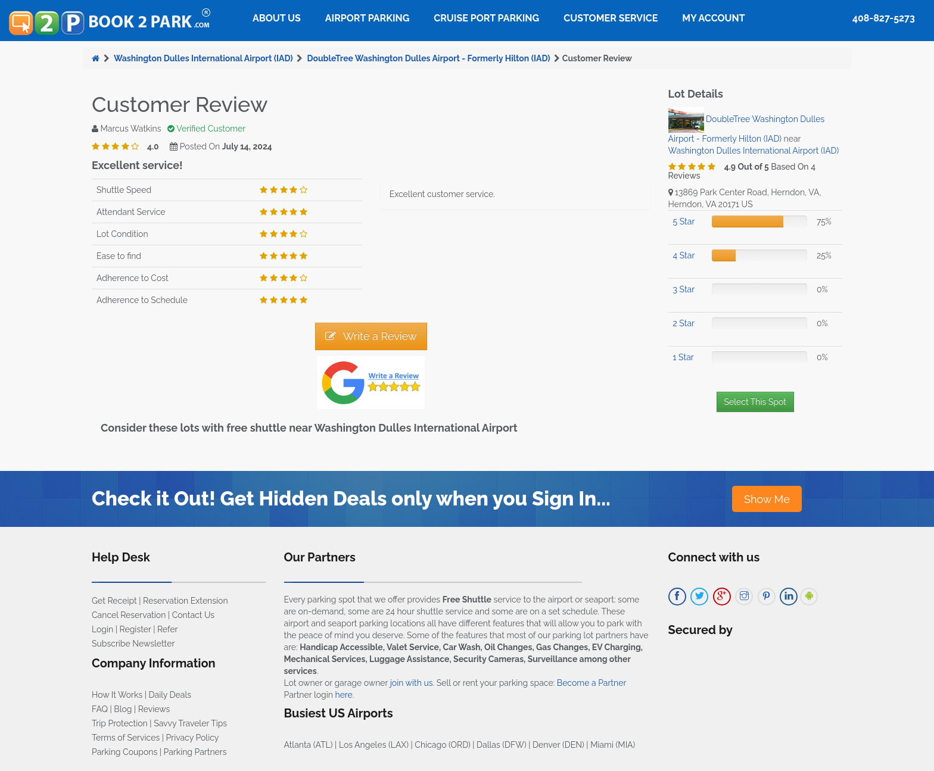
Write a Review (371, 336)
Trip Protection (120, 723)
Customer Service (610, 18)
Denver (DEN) (558, 745)
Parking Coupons (124, 752)
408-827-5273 (883, 18)
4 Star (684, 255)
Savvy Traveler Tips (190, 723)
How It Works (117, 695)
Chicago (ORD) (442, 745)
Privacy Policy (192, 737)
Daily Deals (170, 695)
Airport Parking (367, 18)
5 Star (684, 221)
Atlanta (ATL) (308, 745)
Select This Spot (755, 402)
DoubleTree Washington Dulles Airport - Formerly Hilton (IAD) (428, 58)
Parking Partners (195, 752)
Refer (167, 629)
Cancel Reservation (129, 615)
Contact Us (193, 615)
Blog (123, 709)
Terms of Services (126, 737)
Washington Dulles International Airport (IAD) (203, 58)
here (343, 695)
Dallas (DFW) (502, 745)
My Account (713, 18)
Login (102, 629)
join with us (411, 683)
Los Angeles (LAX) (374, 745)
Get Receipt (114, 600)
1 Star (683, 357)
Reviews (154, 709)
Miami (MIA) (612, 745)
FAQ (100, 709)
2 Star (684, 323)
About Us (277, 18)
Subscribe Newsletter (133, 643)
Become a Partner (591, 683)
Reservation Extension (185, 600)
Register (135, 629)
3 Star (684, 289)
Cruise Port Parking (486, 18)
